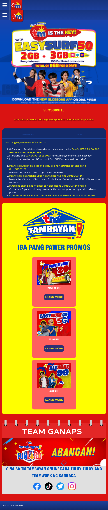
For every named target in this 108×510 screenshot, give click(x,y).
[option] (54, 62)
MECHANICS (28, 134)
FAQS (80, 134)
